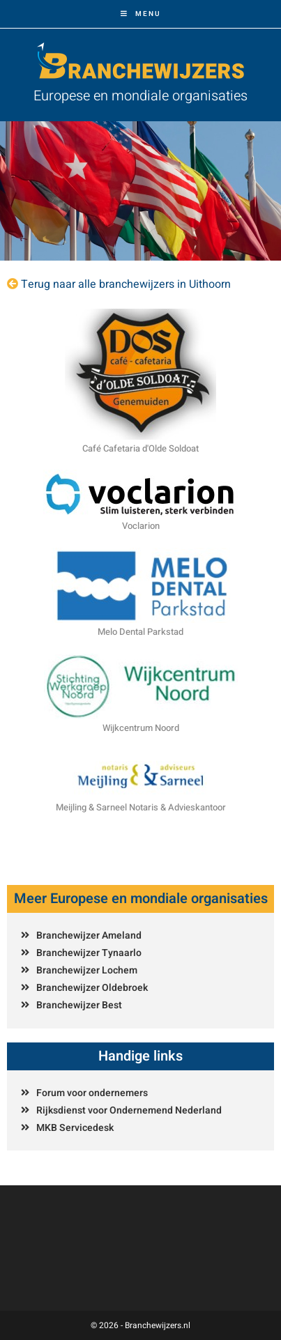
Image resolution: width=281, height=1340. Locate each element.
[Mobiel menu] (141, 14)
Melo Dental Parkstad (140, 631)
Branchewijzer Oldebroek (92, 987)
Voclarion (141, 525)
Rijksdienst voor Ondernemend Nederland (129, 1110)
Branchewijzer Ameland (89, 935)
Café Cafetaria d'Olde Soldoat (140, 448)
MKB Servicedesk (75, 1127)
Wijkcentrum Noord (140, 727)
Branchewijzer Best (79, 1005)
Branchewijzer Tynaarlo (89, 953)
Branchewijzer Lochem (86, 970)
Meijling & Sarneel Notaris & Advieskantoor (141, 807)
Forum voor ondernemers (92, 1093)
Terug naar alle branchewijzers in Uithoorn (126, 284)
